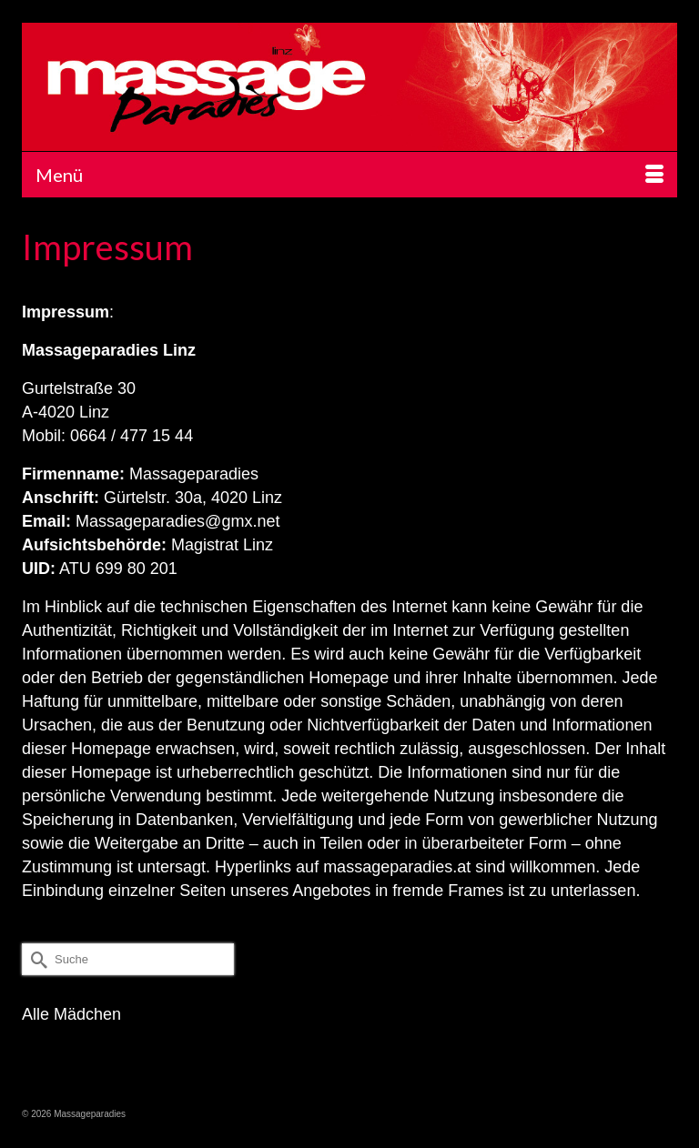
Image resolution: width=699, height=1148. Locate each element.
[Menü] (349, 174)
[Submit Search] (35, 959)
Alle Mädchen (71, 1014)
